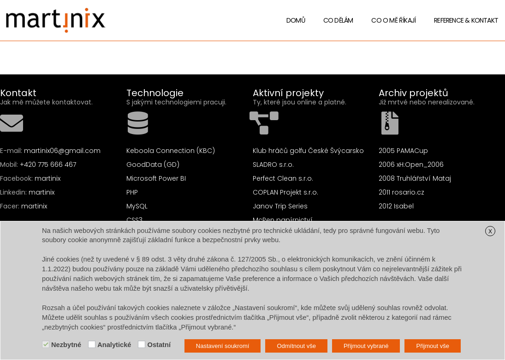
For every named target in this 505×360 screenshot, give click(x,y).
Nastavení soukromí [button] (223, 345)
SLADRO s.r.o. (273, 164)
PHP (132, 192)
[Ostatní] (141, 344)
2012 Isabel (396, 206)
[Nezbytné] (45, 344)
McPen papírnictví (283, 220)
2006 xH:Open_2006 (411, 164)
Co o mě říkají (393, 20)
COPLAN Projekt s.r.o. (285, 192)
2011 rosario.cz (401, 192)
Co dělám (338, 20)
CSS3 (134, 220)
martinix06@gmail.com (62, 150)
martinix (47, 178)
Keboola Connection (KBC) (170, 150)
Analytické (114, 344)
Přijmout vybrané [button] (366, 345)
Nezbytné (66, 344)
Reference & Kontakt (466, 20)
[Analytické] (91, 344)
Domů (295, 20)
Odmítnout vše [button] (296, 345)
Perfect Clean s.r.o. (283, 178)
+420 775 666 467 (48, 164)
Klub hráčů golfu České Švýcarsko (308, 150)
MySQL (137, 206)
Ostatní (159, 344)
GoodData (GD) (152, 164)
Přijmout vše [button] (432, 345)
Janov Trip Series (280, 206)
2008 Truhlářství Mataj (415, 178)
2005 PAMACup (403, 150)
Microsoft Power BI (156, 178)
